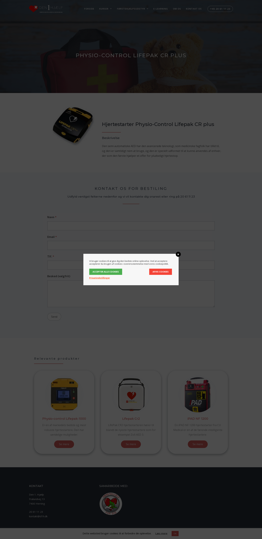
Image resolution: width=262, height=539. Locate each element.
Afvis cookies (161, 271)
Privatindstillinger (99, 277)
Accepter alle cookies (106, 271)
